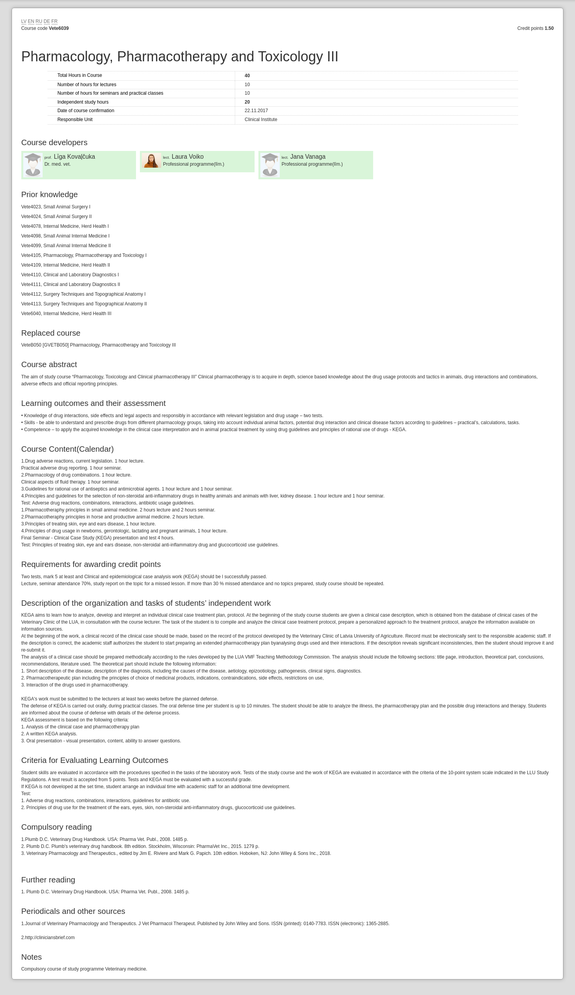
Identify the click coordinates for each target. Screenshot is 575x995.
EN (31, 21)
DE (47, 21)
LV (24, 21)
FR (55, 21)
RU (39, 21)
